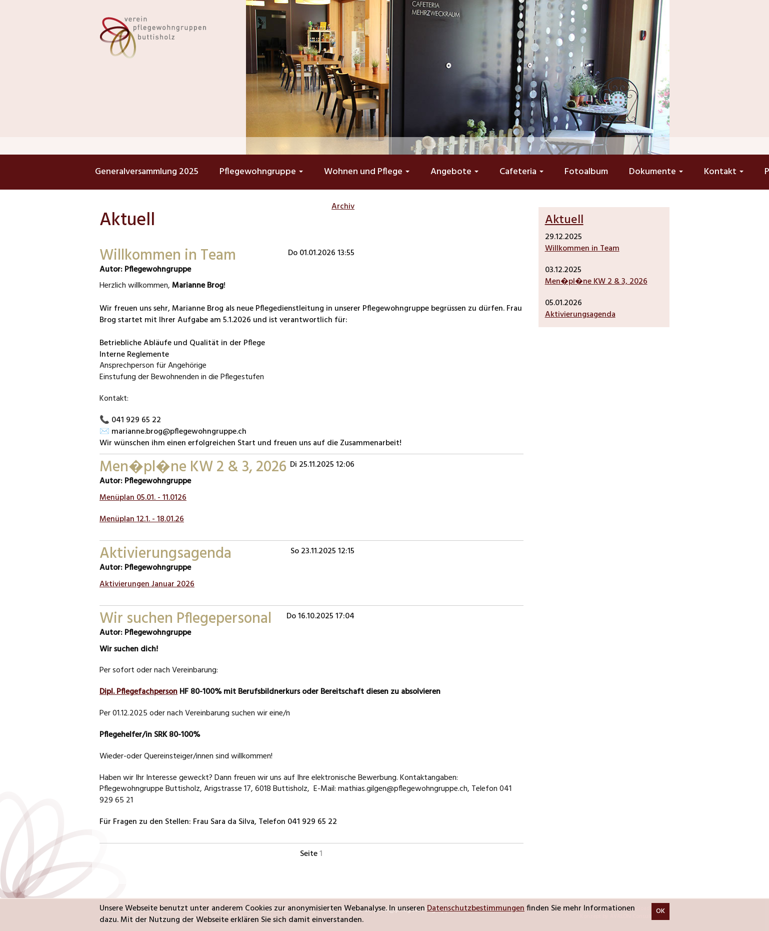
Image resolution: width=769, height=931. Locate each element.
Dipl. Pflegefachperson (139, 691)
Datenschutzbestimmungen (475, 908)
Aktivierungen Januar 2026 (147, 584)
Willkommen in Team (582, 248)
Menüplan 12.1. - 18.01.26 (142, 519)
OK (660, 911)
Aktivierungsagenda (580, 314)
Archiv (343, 206)
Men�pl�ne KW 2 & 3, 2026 (596, 281)
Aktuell (564, 220)
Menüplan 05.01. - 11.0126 (143, 497)
